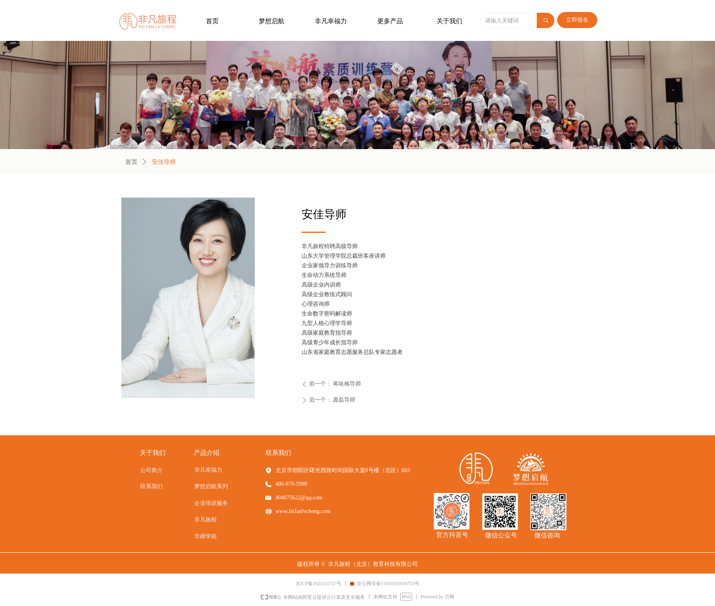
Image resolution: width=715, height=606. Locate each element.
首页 (131, 162)
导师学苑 (205, 536)
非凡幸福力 (208, 470)
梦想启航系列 (211, 486)
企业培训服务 (211, 503)
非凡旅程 (205, 520)
